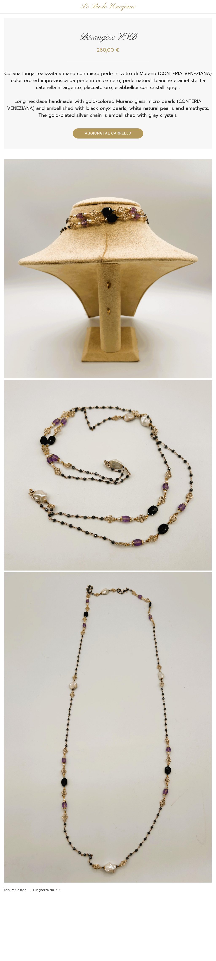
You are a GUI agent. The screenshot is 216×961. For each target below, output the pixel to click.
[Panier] (209, 7)
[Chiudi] (6, 6)
